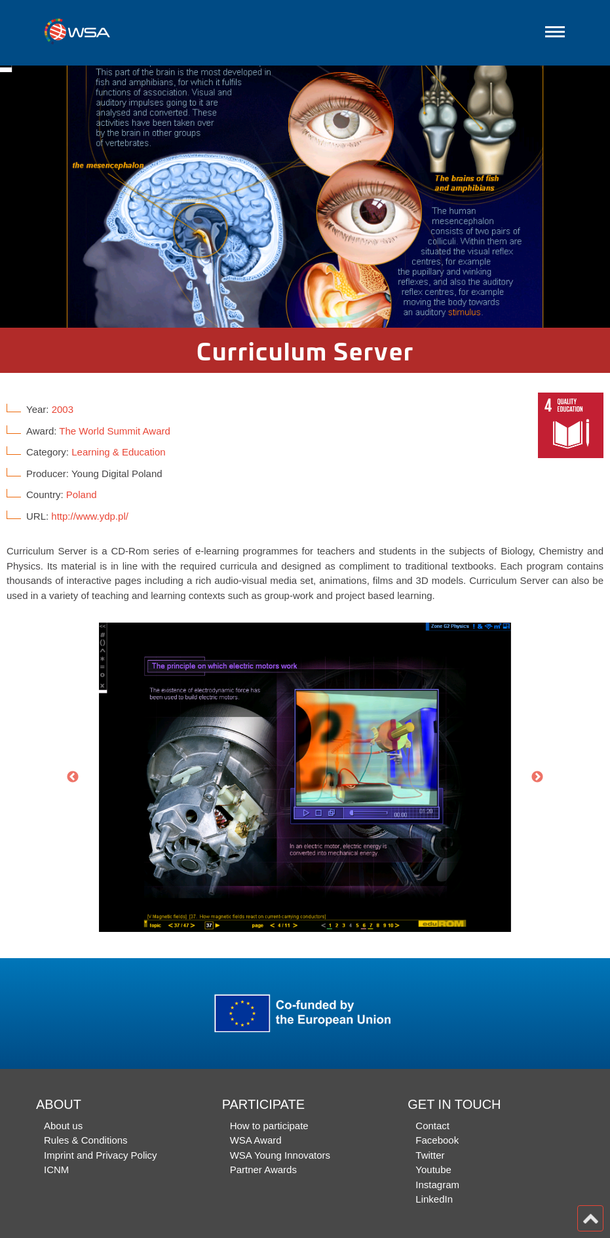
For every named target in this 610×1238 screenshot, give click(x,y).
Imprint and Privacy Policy (100, 1155)
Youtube (433, 1169)
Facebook (437, 1140)
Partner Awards (263, 1169)
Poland (81, 494)
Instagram (437, 1184)
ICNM (56, 1169)
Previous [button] (72, 777)
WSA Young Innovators (280, 1155)
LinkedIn (434, 1199)
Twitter (429, 1155)
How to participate (269, 1125)
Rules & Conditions (86, 1140)
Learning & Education (118, 451)
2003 (62, 409)
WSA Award (256, 1140)
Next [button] (537, 777)
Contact (432, 1125)
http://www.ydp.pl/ (89, 516)
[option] (305, 197)
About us (63, 1125)
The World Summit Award (114, 430)
